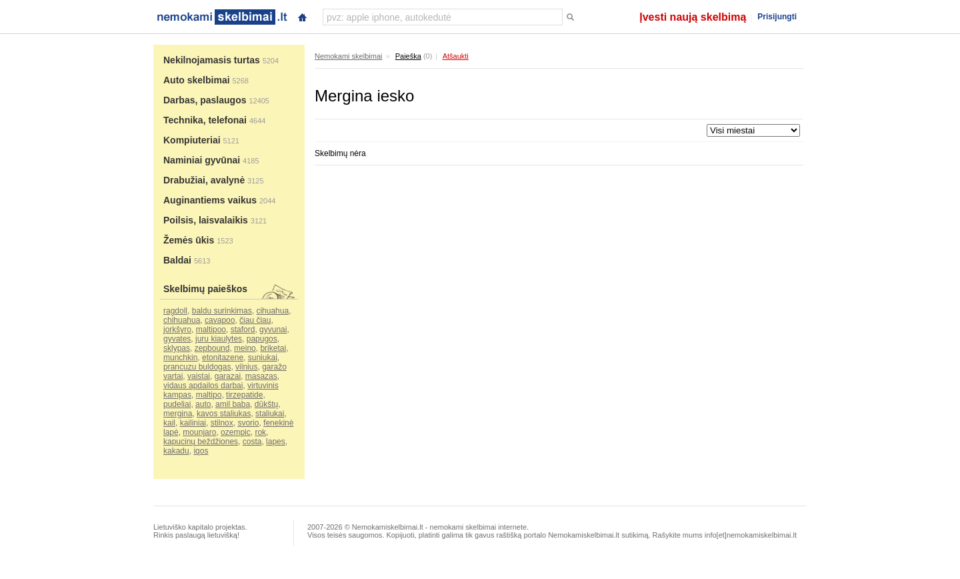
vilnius (246, 367)
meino (245, 348)
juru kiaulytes (218, 339)
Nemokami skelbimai (348, 56)
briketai (273, 348)
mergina (177, 413)
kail (169, 423)
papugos (262, 339)
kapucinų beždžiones (200, 441)
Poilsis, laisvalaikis (205, 220)
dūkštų (266, 404)
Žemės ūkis (188, 240)
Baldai (177, 260)
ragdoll (175, 311)
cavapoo (220, 320)
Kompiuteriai (192, 140)
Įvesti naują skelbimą (692, 17)
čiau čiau (255, 320)
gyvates (177, 339)
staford (243, 329)
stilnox (222, 423)
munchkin (180, 357)
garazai (228, 376)
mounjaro (199, 432)
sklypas (176, 348)
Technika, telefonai (205, 120)
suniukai (262, 357)
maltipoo (211, 329)
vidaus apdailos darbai (203, 385)
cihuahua (272, 311)
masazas (261, 376)
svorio (248, 423)
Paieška (408, 56)
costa (252, 441)
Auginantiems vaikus (210, 200)
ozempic (236, 432)
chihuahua (181, 320)
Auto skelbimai (196, 80)
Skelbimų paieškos (205, 288)
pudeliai (177, 404)
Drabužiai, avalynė (204, 180)
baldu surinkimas (222, 311)
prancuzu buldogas (197, 367)
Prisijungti (777, 16)
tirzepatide (244, 395)
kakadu (176, 451)
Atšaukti (456, 56)
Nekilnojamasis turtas (211, 60)
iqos (200, 451)
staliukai (269, 413)
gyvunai (273, 329)
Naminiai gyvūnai (201, 160)
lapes (275, 441)
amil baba (232, 404)
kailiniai (193, 423)
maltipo (209, 395)
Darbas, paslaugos (205, 100)
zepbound (212, 348)
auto (203, 404)
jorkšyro (177, 329)
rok (260, 432)
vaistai (198, 376)
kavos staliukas (224, 413)
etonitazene (222, 357)
